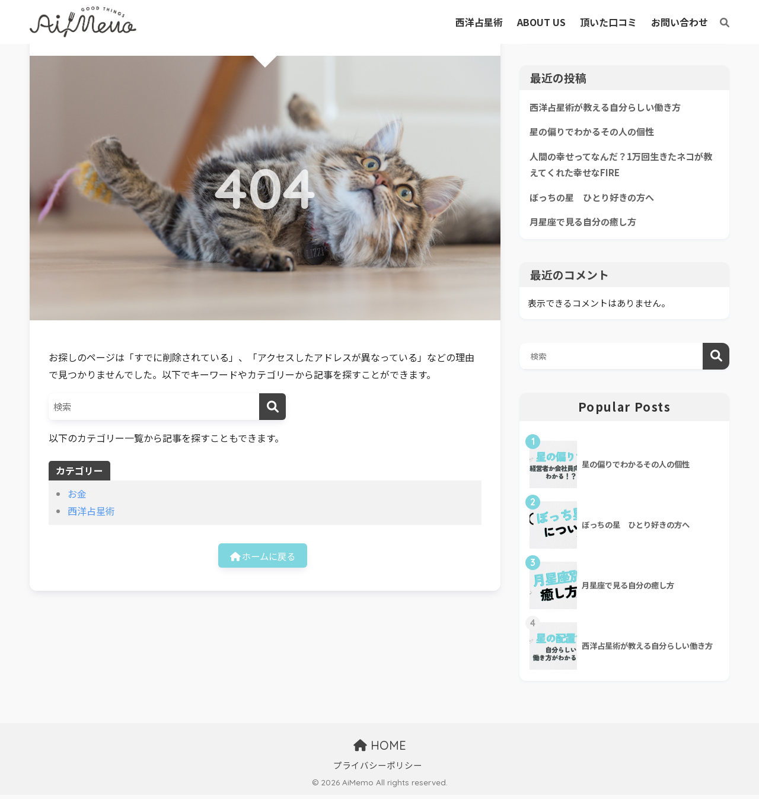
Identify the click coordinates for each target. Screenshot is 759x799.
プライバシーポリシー (377, 769)
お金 (77, 493)
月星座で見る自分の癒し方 (586, 225)
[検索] (718, 22)
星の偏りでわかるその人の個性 (596, 132)
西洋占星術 (91, 511)
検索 (716, 359)
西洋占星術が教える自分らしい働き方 (610, 107)
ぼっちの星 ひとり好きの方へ (596, 199)
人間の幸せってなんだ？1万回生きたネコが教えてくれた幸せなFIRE (622, 166)
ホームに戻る (263, 556)
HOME (379, 749)
